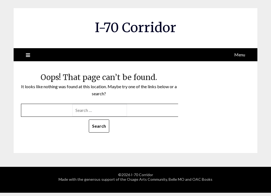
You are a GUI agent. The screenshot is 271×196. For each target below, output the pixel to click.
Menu (239, 54)
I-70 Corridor (135, 27)
